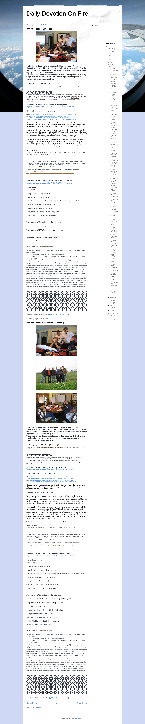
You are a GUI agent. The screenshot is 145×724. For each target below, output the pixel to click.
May (111, 305)
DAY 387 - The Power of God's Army (114, 222)
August (112, 297)
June (111, 303)
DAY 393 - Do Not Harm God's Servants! (114, 181)
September (113, 65)
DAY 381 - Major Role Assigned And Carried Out (114, 267)
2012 (110, 46)
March (112, 310)
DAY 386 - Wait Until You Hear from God (113, 229)
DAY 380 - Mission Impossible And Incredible (113, 276)
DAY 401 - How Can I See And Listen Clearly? (113, 116)
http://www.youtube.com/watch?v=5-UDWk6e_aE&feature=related (50, 469)
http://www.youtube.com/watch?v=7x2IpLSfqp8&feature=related (49, 183)
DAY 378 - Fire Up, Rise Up (113, 292)
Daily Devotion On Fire (57, 13)
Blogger (80, 718)
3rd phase (33, 297)
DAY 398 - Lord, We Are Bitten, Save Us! (113, 136)
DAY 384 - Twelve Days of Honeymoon (114, 243)
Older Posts (82, 703)
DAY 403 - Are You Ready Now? (114, 99)
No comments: (60, 314)
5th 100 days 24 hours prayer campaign (49, 86)
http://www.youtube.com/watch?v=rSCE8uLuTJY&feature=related (50, 106)
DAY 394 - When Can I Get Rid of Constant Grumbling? (114, 173)
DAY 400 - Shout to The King (113, 123)
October (112, 62)
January (112, 315)
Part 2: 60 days (32, 306)
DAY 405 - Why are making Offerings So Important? (113, 86)
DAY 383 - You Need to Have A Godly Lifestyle (113, 252)
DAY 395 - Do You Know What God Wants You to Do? (114, 164)
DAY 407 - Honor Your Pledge (40, 29)
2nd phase (33, 300)
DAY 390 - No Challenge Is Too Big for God (114, 201)
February (113, 313)
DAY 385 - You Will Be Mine (114, 236)
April (111, 308)
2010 (110, 51)
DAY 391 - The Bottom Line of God (114, 195)
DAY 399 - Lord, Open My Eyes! (114, 129)
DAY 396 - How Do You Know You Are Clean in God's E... (113, 154)
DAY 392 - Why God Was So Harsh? (113, 188)
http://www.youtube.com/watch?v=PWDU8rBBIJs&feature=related (50, 556)
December (113, 54)
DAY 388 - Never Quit (113, 216)
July (111, 300)
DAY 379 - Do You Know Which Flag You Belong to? (114, 285)
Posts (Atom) (38, 707)
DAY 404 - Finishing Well (113, 94)
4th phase (33, 294)
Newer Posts (31, 703)
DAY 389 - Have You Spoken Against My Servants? (114, 210)
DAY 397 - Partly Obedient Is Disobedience (114, 144)
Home (57, 703)
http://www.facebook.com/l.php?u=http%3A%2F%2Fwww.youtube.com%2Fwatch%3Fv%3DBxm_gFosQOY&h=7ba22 (50, 172)
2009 (110, 319)
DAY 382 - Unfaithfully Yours (114, 260)
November (113, 58)
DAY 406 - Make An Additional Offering (45, 323)
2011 (110, 49)
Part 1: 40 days (32, 308)
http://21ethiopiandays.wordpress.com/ (42, 166)
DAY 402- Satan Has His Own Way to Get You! (114, 107)
